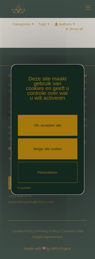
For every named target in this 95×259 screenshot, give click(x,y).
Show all (74, 29)
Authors (65, 24)
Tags (45, 24)
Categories (23, 24)
